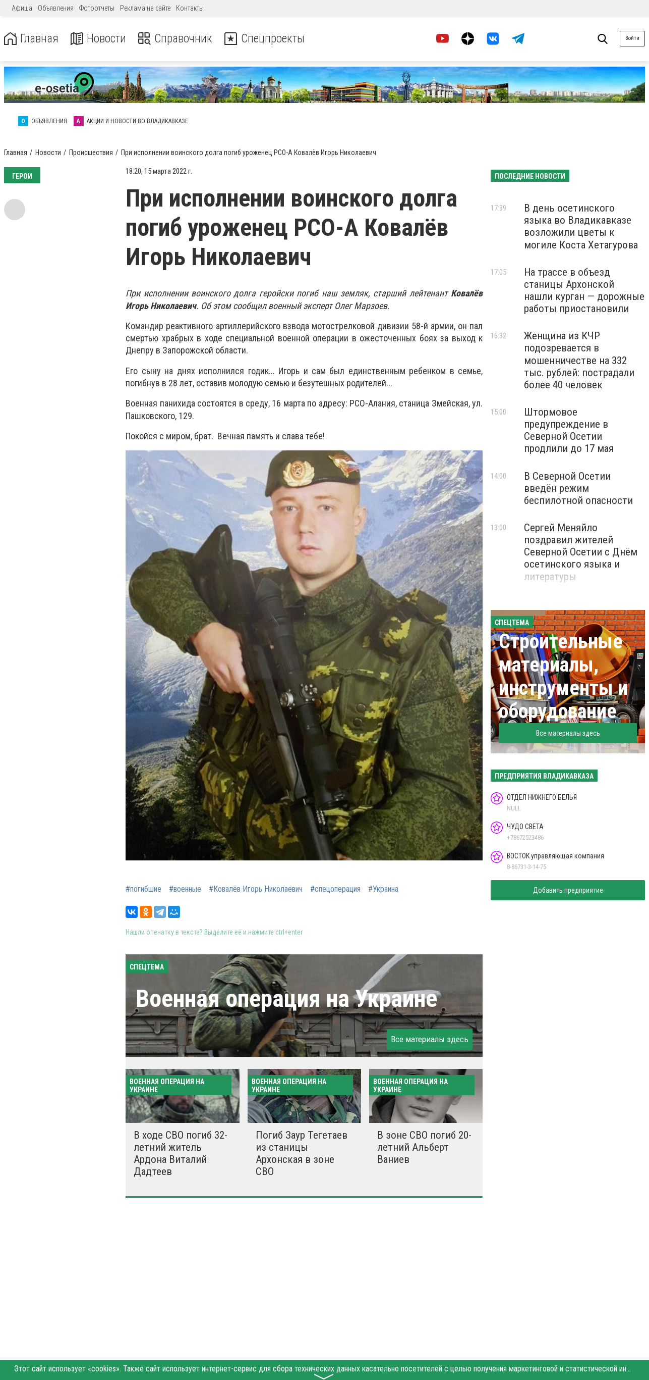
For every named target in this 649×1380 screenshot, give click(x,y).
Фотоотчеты (96, 8)
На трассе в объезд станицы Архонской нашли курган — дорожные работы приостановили (584, 290)
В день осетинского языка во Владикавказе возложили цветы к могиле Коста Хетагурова (581, 226)
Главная (32, 38)
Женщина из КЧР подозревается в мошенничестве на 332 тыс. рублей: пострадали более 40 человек (579, 360)
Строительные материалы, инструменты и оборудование (563, 676)
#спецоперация (335, 889)
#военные (185, 889)
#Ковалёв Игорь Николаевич (256, 889)
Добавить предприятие (568, 890)
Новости (100, 38)
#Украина (383, 889)
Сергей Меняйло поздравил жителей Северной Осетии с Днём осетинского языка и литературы (580, 552)
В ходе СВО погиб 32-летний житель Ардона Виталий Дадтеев (180, 1153)
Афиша (22, 8)
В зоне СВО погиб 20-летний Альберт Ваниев (424, 1147)
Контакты (190, 8)
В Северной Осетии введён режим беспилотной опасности (578, 488)
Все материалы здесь (429, 1039)
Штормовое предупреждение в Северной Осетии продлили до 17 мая (569, 430)
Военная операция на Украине (286, 998)
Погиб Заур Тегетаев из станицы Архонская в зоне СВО (301, 1153)
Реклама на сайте (145, 8)
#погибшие (143, 889)
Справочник (178, 38)
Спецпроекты (269, 38)
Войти (632, 38)
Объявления (56, 8)
